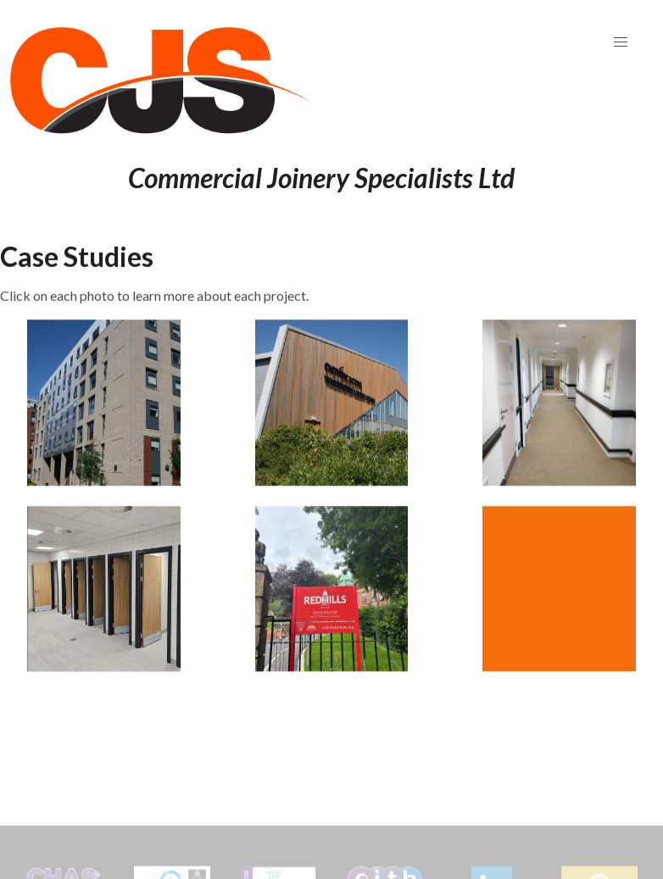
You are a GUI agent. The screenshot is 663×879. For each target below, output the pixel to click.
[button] (621, 42)
